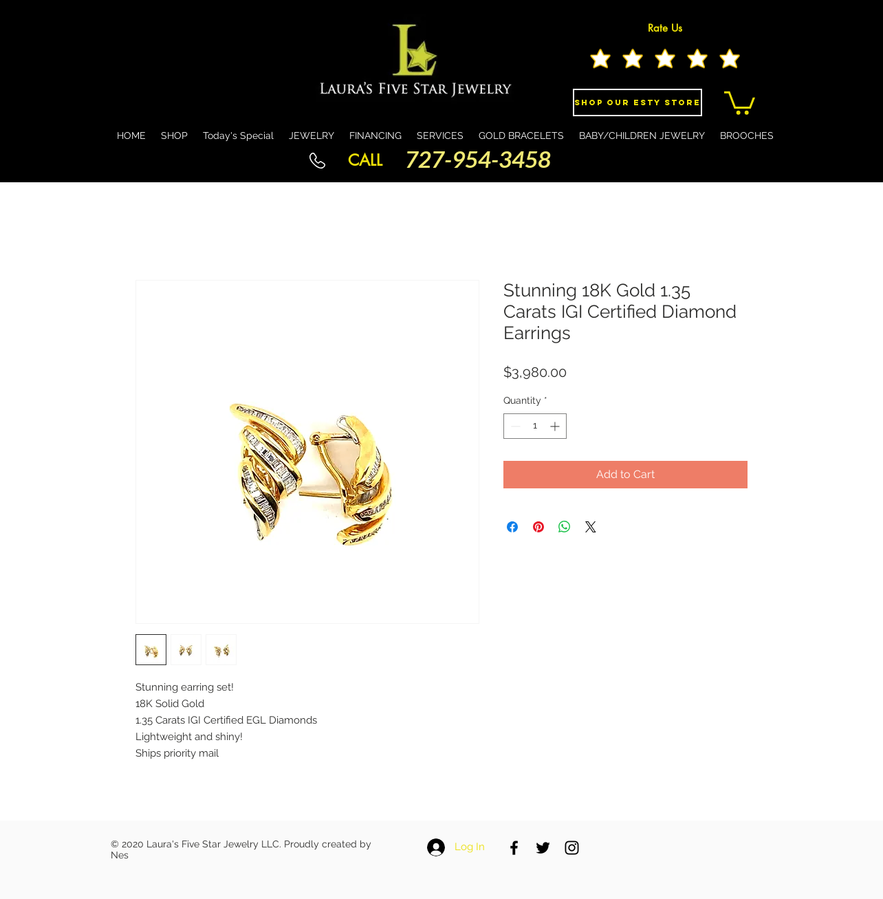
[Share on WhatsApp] (564, 527)
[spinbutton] (535, 426)
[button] (739, 102)
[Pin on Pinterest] (538, 527)
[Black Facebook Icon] (514, 847)
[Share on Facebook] (512, 527)
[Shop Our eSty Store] (637, 102)
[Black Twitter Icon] (543, 847)
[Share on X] (590, 527)
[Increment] (556, 426)
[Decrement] (514, 426)
